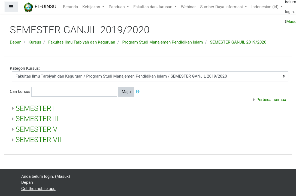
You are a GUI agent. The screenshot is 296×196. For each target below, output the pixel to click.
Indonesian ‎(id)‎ (265, 6)
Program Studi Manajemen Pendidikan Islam (162, 42)
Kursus (35, 42)
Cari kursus (20, 91)
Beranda (70, 6)
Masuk (62, 176)
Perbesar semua (271, 99)
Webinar (188, 6)
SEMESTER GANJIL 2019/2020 (238, 42)
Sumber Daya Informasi (222, 6)
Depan (16, 42)
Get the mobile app (38, 188)
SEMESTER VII (38, 140)
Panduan (117, 6)
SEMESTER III (37, 119)
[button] (138, 91)
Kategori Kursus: (25, 68)
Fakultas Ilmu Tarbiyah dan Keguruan (81, 42)
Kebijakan (91, 6)
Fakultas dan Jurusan (153, 6)
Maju (126, 91)
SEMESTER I (35, 108)
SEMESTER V (37, 129)
